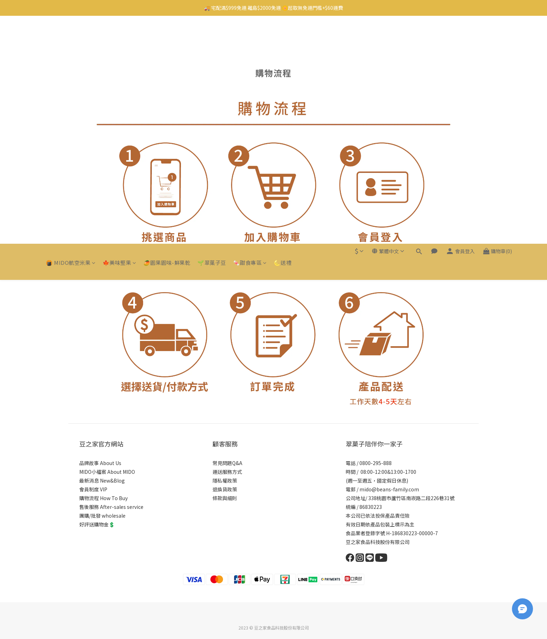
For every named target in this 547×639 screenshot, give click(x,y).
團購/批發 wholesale (102, 515)
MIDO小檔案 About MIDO (107, 471)
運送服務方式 (227, 471)
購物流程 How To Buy (103, 498)
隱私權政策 (224, 480)
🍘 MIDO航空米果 (71, 34)
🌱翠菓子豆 (211, 34)
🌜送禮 (283, 34)
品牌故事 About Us (100, 462)
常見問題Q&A (227, 462)
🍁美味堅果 (119, 34)
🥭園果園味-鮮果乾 (167, 34)
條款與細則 (224, 498)
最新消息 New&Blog (102, 480)
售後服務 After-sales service (111, 506)
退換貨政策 (224, 489)
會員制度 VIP (93, 489)
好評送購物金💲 (97, 524)
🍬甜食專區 (250, 34)
